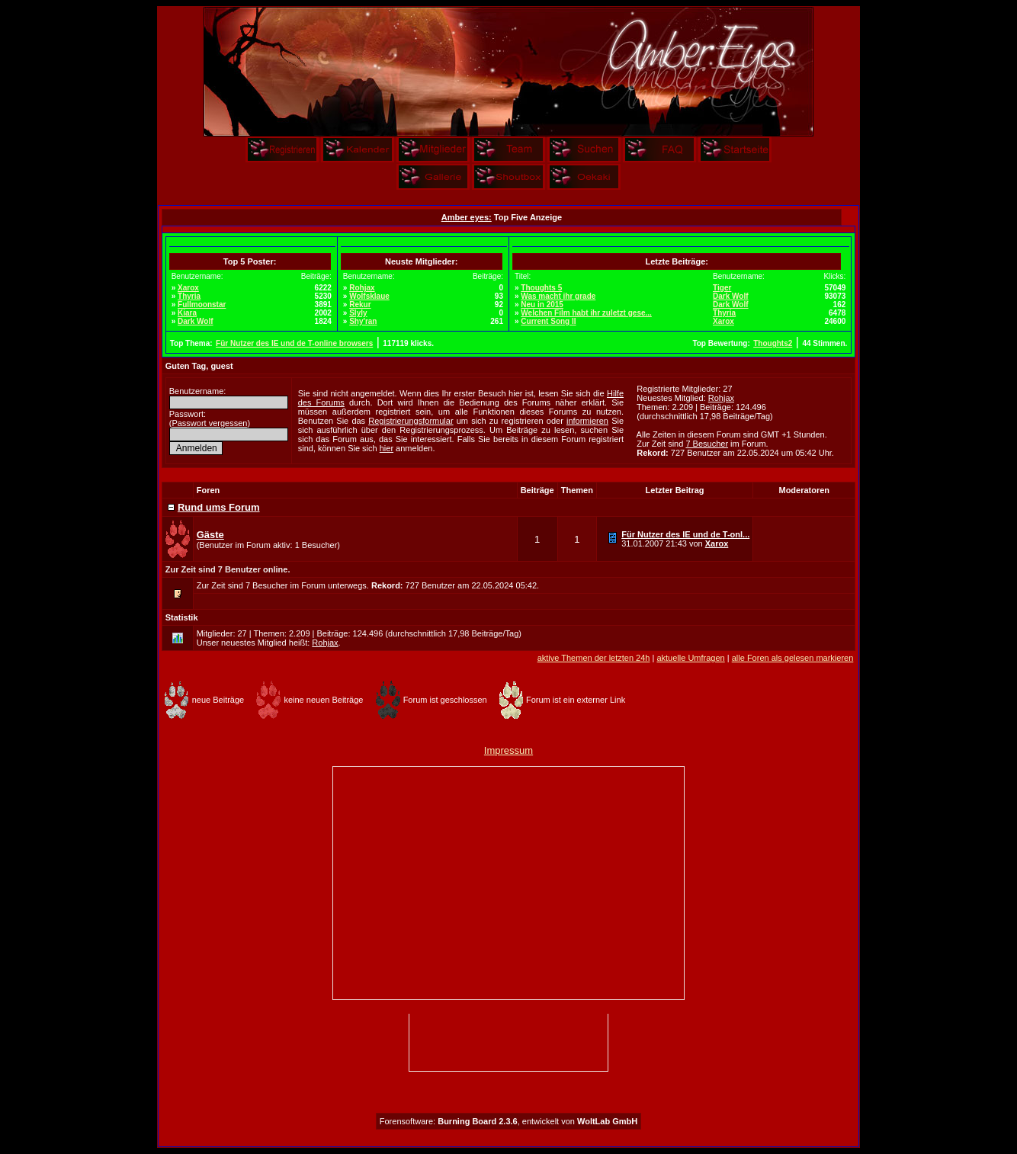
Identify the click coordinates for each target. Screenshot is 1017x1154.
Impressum (508, 750)
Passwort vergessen (209, 423)
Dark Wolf (195, 321)
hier (386, 448)
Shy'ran (363, 321)
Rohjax (361, 288)
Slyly (358, 313)
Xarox (188, 288)
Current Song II (548, 321)
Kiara (187, 313)
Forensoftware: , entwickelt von (508, 1121)
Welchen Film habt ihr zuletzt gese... (586, 313)
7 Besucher (706, 443)
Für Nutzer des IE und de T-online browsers (294, 343)
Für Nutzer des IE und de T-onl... (685, 534)
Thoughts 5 (541, 288)
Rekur (360, 304)
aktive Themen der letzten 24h (593, 657)
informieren (587, 420)
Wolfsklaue (369, 296)
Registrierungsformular (410, 420)
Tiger (722, 288)
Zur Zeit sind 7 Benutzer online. (227, 569)
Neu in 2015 (542, 304)
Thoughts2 (772, 343)
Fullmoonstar (202, 304)
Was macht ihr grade (558, 296)
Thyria (189, 296)
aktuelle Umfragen (690, 657)
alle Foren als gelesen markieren (793, 657)
